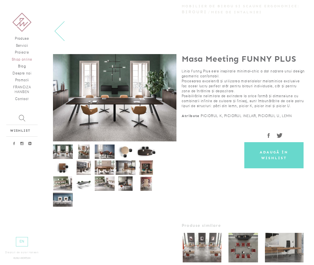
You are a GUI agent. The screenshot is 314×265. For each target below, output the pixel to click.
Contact (22, 99)
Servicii (22, 46)
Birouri (194, 11)
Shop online (22, 59)
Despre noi (22, 73)
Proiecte (22, 52)
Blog (22, 66)
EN (22, 241)
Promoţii (22, 80)
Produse (22, 39)
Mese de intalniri (236, 12)
